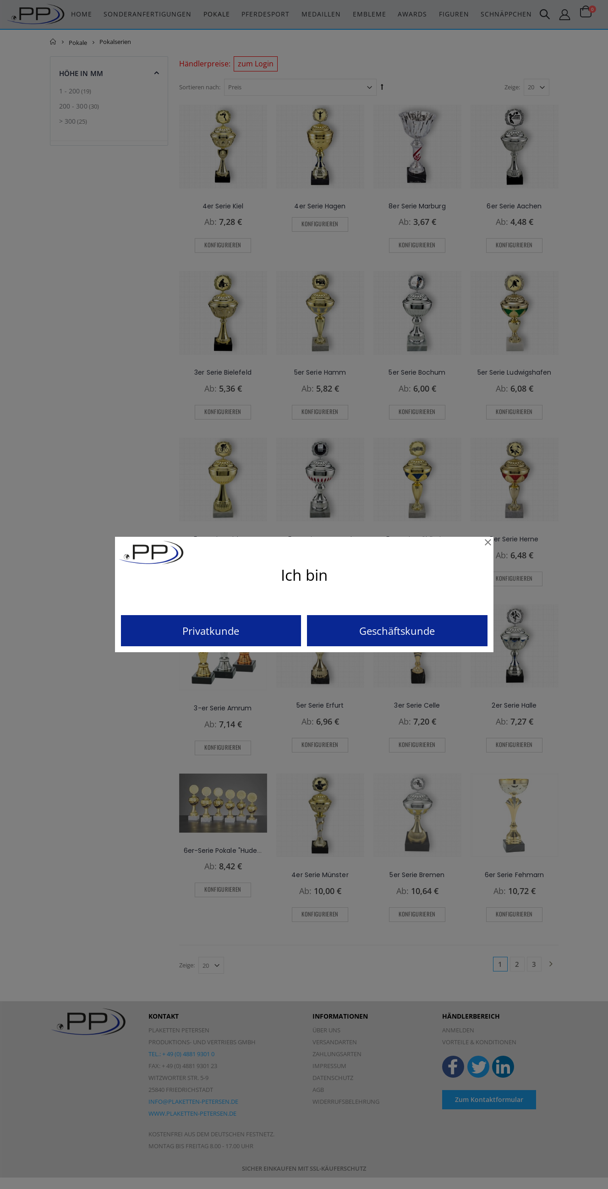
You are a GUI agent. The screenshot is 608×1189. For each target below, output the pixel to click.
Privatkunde (210, 631)
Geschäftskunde (397, 631)
